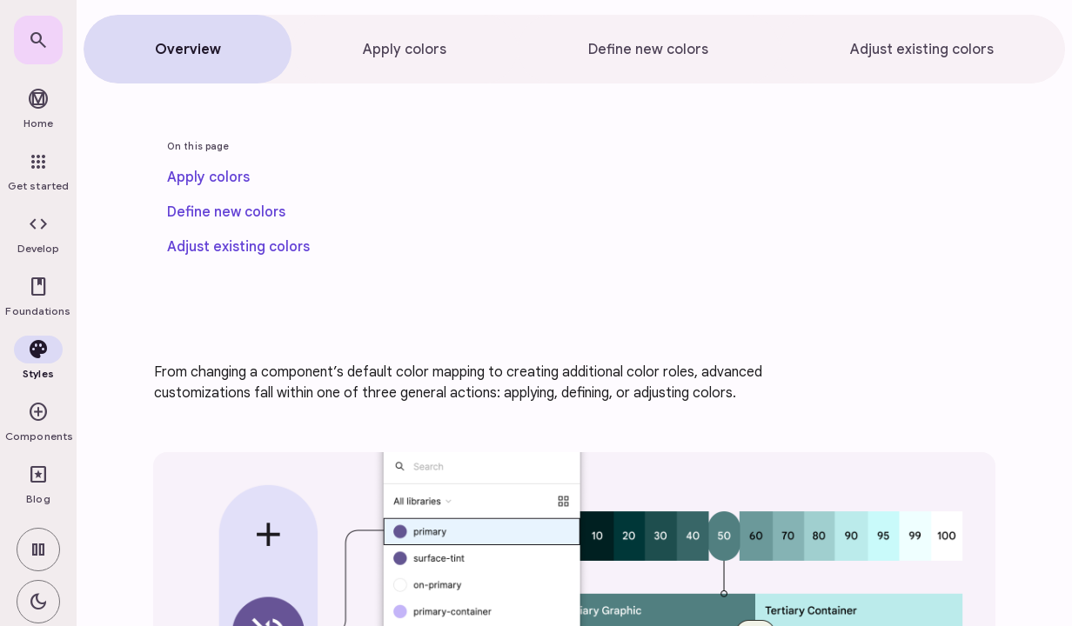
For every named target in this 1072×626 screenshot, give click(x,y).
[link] (38, 40)
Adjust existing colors (238, 247)
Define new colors (226, 212)
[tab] (187, 49)
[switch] (38, 549)
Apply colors (208, 177)
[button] (38, 235)
